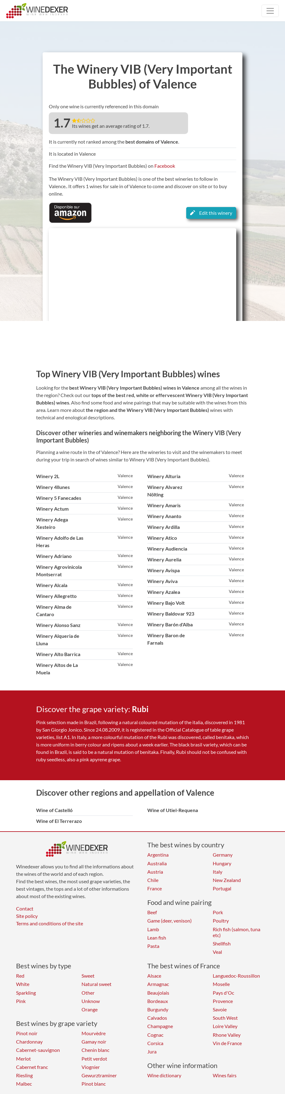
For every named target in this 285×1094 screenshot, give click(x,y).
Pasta (153, 946)
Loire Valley (225, 1026)
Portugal (222, 888)
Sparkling (26, 993)
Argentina (158, 855)
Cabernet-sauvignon (38, 1050)
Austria (155, 872)
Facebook (164, 166)
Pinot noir (26, 1033)
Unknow (91, 1001)
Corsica (155, 1043)
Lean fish (156, 937)
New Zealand (227, 880)
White (22, 984)
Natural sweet (96, 984)
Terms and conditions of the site (49, 923)
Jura (152, 1051)
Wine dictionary (164, 1075)
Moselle (221, 984)
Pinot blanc (94, 1084)
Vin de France (227, 1043)
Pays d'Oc (223, 993)
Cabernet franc (32, 1067)
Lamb (153, 929)
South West (225, 1018)
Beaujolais (158, 993)
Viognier (91, 1067)
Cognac (155, 1035)
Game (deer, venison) (169, 920)
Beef (152, 912)
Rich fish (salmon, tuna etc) (236, 932)
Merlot (23, 1059)
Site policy (27, 916)
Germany (223, 855)
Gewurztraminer (99, 1075)
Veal (217, 952)
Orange (90, 1009)
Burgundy (157, 1009)
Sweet (88, 976)
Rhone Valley (227, 1035)
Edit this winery (211, 213)
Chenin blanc (95, 1050)
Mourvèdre (94, 1033)
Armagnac (158, 984)
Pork (218, 912)
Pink (21, 1001)
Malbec (24, 1084)
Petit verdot (94, 1059)
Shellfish (222, 943)
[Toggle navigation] (270, 11)
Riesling (24, 1075)
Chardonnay (29, 1041)
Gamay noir (94, 1041)
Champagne (160, 1026)
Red (20, 976)
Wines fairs (225, 1075)
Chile (152, 880)
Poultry (221, 920)
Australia (157, 863)
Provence (223, 1001)
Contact (24, 908)
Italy (217, 872)
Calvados (157, 1018)
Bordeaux (157, 1001)
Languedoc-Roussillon (236, 976)
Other (88, 993)
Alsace (154, 976)
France (154, 888)
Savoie (220, 1009)
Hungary (222, 863)
